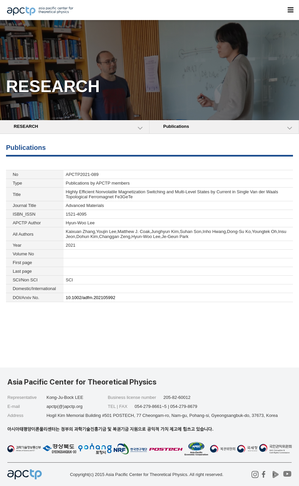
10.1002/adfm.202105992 (90, 297)
